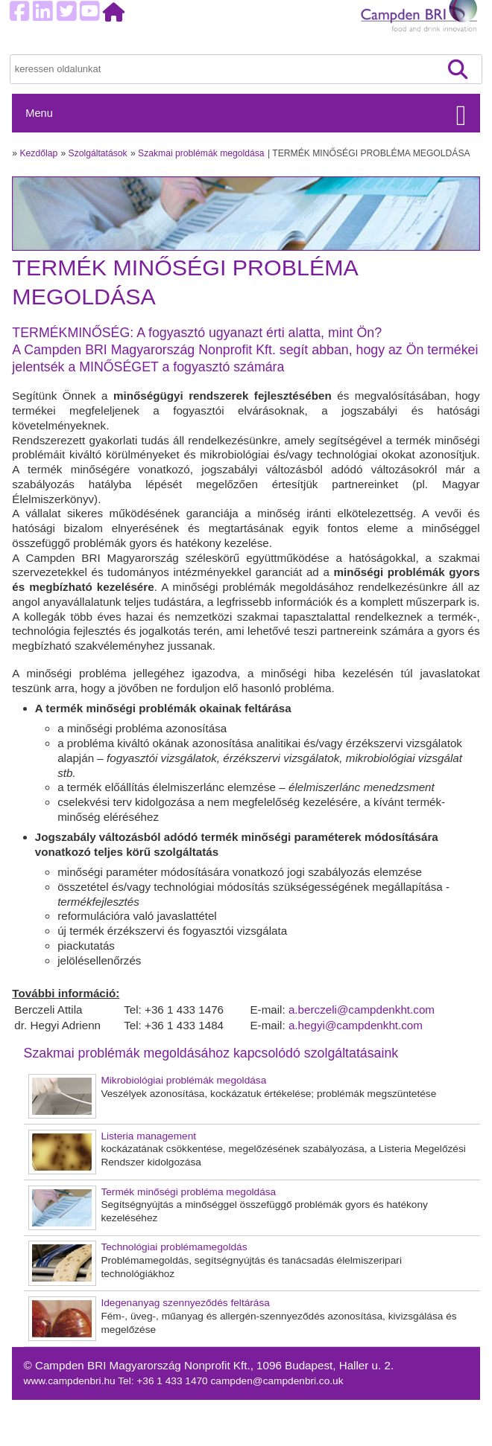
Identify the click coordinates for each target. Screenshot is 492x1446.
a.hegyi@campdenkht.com (355, 1025)
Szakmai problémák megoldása (201, 153)
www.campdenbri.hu (71, 1380)
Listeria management (148, 1136)
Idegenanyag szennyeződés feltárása (185, 1302)
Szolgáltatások (98, 153)
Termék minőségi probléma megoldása (188, 1191)
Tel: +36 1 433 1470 (164, 1380)
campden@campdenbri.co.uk (277, 1380)
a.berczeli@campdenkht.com (361, 1009)
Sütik (370, 1407)
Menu (38, 113)
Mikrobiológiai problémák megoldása (183, 1080)
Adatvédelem (389, 1423)
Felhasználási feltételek (412, 1439)
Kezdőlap (39, 153)
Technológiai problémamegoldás (174, 1247)
